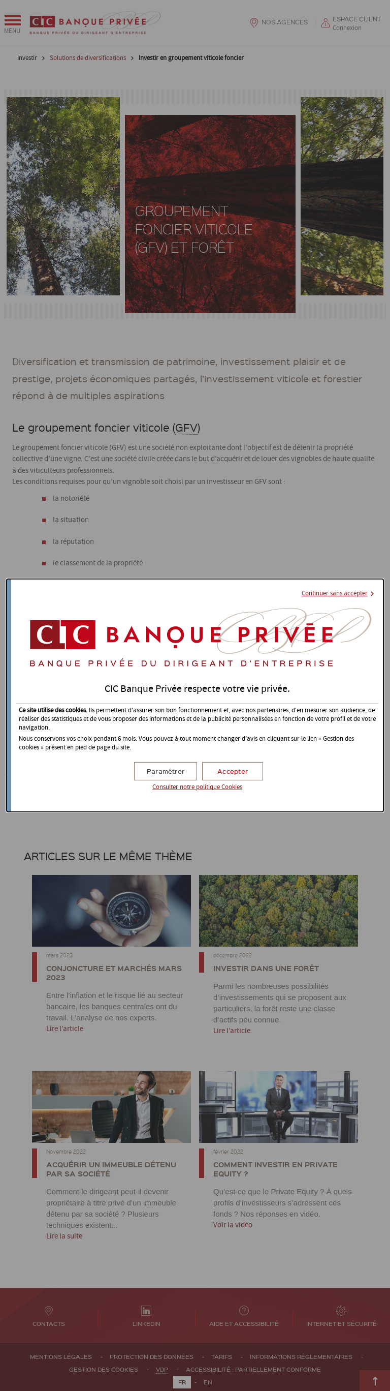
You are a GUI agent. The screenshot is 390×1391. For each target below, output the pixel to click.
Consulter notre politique (197, 787)
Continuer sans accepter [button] (335, 593)
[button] (232, 771)
